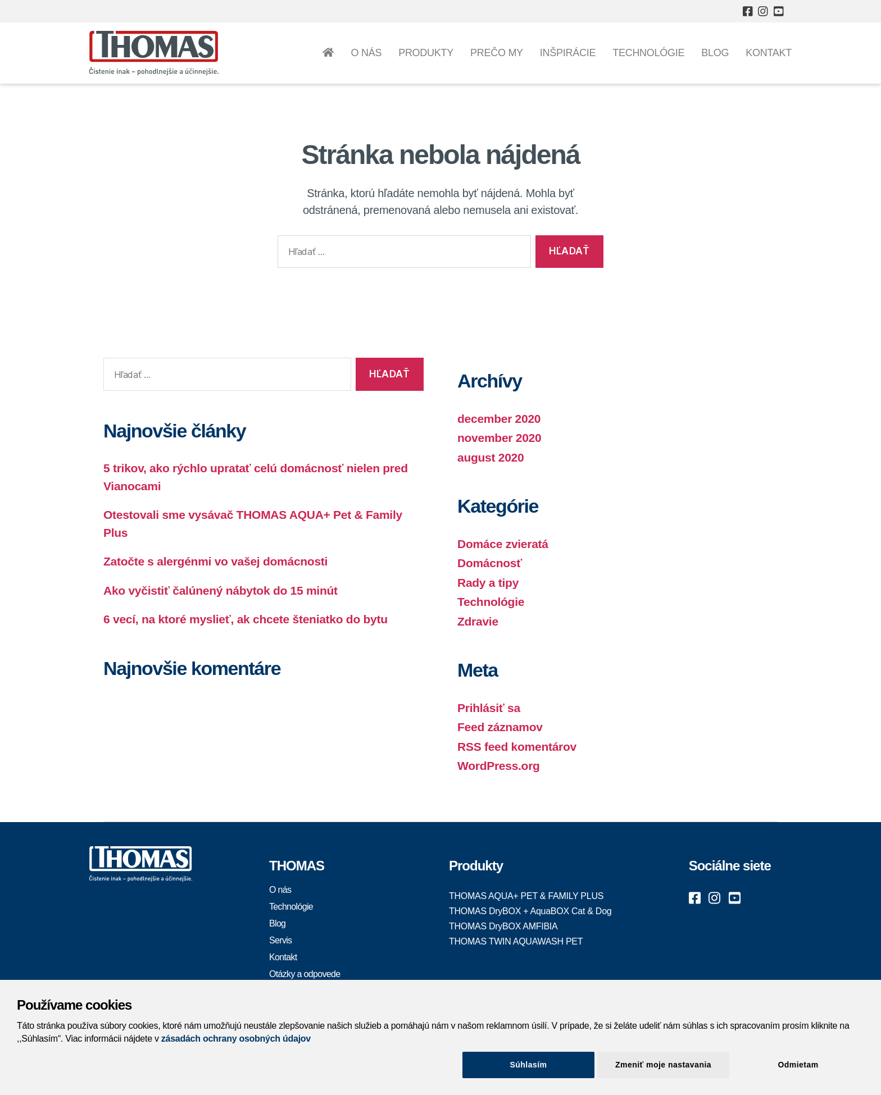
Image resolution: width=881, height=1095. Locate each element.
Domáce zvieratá (502, 543)
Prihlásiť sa (488, 707)
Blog (715, 52)
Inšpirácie (568, 52)
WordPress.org (498, 765)
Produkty (425, 52)
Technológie (648, 52)
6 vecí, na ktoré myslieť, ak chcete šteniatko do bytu (245, 619)
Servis (280, 940)
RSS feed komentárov (516, 746)
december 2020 (499, 418)
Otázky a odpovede (304, 974)
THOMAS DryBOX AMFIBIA (503, 926)
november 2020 (499, 437)
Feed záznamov (500, 726)
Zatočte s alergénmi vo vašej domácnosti (215, 561)
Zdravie (477, 621)
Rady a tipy (488, 582)
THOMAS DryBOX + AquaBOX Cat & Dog (530, 911)
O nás (366, 52)
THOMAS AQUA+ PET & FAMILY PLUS (526, 896)
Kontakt (769, 52)
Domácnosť (489, 562)
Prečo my (496, 52)
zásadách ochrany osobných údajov (236, 1038)
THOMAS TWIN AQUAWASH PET (516, 941)
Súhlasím (528, 1064)
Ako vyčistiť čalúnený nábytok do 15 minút (220, 590)
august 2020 (490, 457)
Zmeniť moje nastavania (663, 1064)
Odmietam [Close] (798, 1064)
